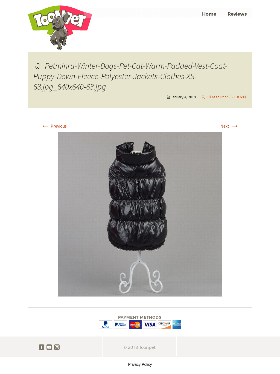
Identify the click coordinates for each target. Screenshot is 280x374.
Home (209, 14)
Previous (54, 126)
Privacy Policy (140, 364)
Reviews (237, 14)
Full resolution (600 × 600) (226, 96)
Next (229, 126)
